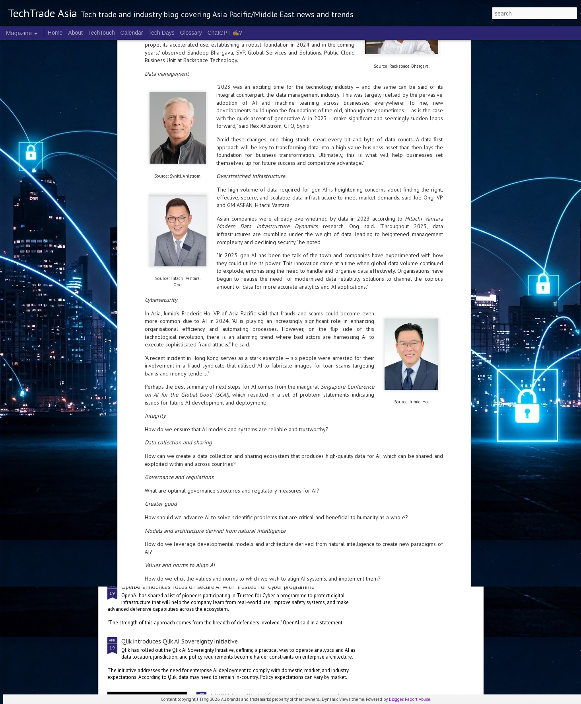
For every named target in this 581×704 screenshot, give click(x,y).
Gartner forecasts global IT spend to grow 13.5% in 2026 (198, 525)
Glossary (191, 32)
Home (55, 32)
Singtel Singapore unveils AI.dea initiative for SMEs (151, 284)
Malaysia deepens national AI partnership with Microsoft (285, 344)
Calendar (131, 32)
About (75, 32)
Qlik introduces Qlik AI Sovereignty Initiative (179, 641)
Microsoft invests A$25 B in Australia (434, 280)
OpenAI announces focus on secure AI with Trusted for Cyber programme (218, 587)
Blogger (396, 699)
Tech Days (161, 32)
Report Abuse (417, 699)
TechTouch (101, 32)
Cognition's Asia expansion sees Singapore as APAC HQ (245, 284)
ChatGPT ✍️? (225, 32)
